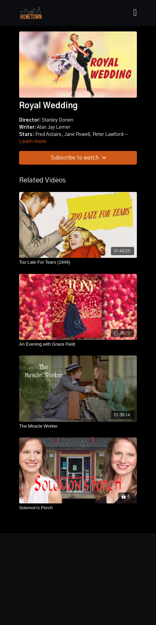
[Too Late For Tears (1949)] (78, 262)
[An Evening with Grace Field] (78, 344)
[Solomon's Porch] (78, 507)
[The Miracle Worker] (78, 426)
